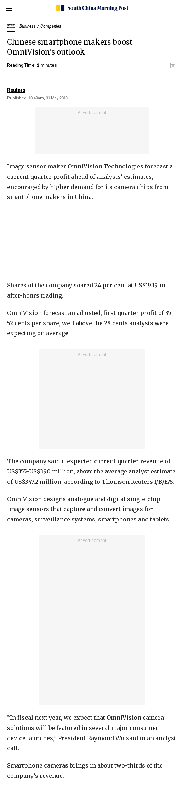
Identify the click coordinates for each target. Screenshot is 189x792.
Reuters (16, 90)
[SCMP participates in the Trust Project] (173, 65)
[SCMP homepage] (91, 8)
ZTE (11, 26)
